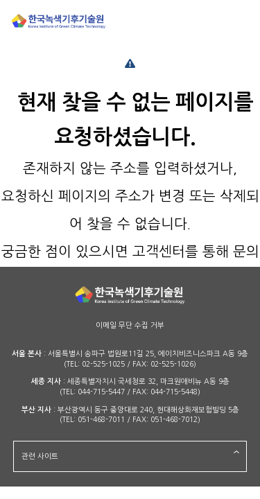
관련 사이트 (39, 456)
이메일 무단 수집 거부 (130, 325)
